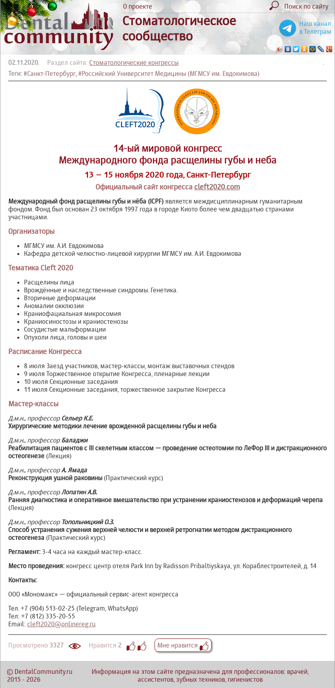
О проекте (137, 6)
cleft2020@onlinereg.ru (61, 624)
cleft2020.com (217, 187)
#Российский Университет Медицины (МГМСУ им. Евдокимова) (169, 73)
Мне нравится (183, 645)
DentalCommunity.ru (43, 671)
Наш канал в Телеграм (315, 27)
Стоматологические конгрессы (134, 62)
